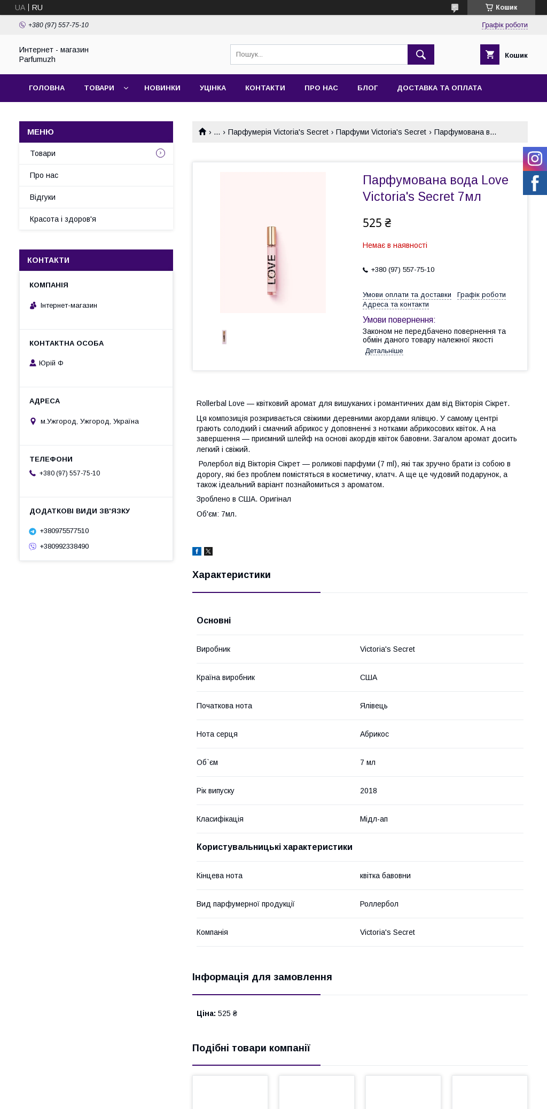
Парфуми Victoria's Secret (381, 132)
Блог (367, 88)
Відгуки (43, 197)
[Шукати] (421, 54)
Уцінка (213, 88)
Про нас (321, 88)
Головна (47, 88)
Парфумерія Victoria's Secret (278, 132)
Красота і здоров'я (63, 219)
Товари (99, 88)
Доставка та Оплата (439, 88)
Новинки (162, 88)
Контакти (265, 88)
